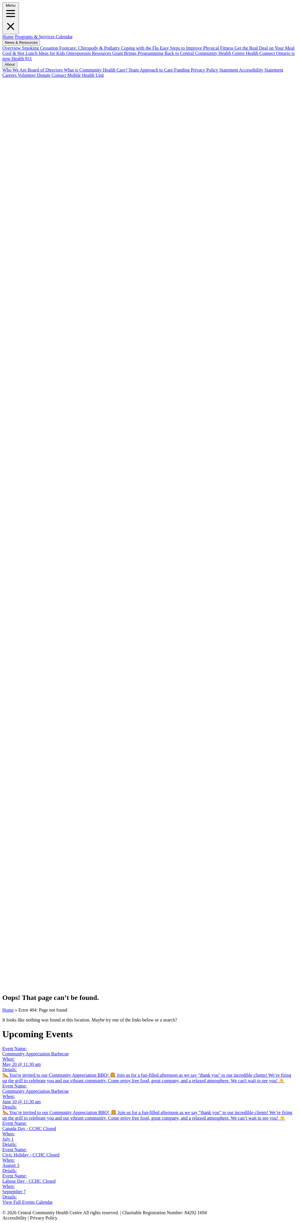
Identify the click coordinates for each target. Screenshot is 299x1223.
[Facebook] (149, 231)
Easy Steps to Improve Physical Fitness (197, 48)
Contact (58, 75)
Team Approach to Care (151, 69)
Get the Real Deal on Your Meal (264, 48)
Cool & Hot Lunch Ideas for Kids (34, 53)
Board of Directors (46, 69)
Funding (182, 69)
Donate (43, 75)
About (10, 64)
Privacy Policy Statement (215, 69)
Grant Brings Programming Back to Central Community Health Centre (179, 53)
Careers (9, 75)
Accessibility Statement (261, 69)
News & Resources (21, 42)
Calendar (64, 36)
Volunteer (26, 75)
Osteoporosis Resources (89, 53)
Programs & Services (35, 36)
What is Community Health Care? (96, 69)
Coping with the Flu (140, 48)
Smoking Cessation (40, 48)
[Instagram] (149, 840)
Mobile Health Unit (85, 75)
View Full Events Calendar (27, 1202)
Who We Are (15, 69)
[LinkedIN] (149, 538)
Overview (12, 48)
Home (8, 36)
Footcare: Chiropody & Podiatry (90, 48)
